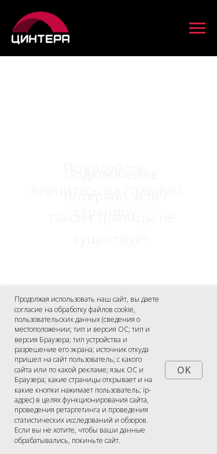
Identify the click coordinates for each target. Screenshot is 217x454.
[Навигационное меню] (197, 28)
